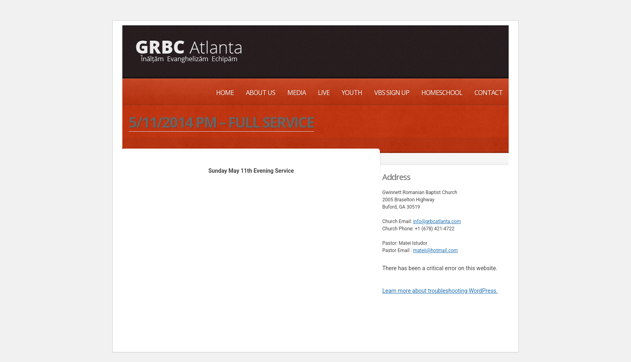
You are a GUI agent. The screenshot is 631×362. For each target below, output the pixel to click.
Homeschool (441, 92)
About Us (260, 92)
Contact (488, 92)
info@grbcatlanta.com (437, 221)
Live (324, 92)
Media (296, 92)
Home (225, 92)
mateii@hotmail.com (435, 250)
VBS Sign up (391, 92)
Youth (352, 92)
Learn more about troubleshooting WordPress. (440, 291)
